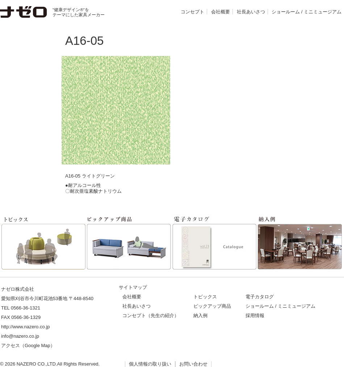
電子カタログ (260, 296)
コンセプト (192, 11)
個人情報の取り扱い (150, 364)
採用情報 (255, 315)
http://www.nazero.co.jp (25, 326)
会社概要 (220, 11)
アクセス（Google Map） (28, 345)
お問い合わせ (193, 364)
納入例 (200, 315)
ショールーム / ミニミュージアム (306, 11)
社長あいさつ (251, 11)
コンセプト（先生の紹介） (150, 315)
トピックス (205, 296)
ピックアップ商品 (212, 306)
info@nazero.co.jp (20, 336)
